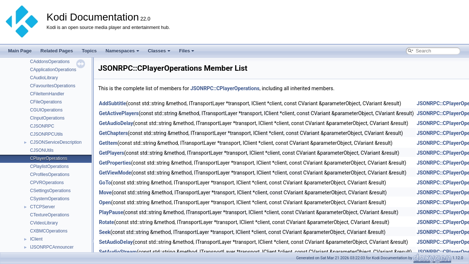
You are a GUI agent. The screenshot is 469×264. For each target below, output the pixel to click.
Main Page (20, 51)
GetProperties (115, 163)
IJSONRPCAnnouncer (52, 247)
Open (105, 202)
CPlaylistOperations (49, 166)
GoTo (105, 183)
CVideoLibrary (44, 222)
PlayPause (111, 212)
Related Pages (56, 51)
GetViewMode (115, 173)
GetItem (108, 143)
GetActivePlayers (119, 113)
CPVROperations (47, 182)
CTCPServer (42, 206)
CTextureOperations (49, 214)
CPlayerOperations (48, 158)
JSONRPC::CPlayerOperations (224, 88)
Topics (89, 51)
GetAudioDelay (116, 123)
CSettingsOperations (50, 190)
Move (105, 192)
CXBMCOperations (48, 231)
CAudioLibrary (44, 77)
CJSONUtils (41, 150)
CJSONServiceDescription (56, 142)
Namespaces (122, 51)
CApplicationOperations (53, 69)
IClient (36, 239)
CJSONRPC (42, 126)
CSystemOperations (49, 198)
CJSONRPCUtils (46, 134)
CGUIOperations (46, 110)
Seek (104, 232)
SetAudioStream (118, 252)
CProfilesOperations (49, 174)
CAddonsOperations (50, 61)
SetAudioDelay (116, 242)
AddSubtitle (112, 103)
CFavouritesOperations (52, 85)
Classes (159, 51)
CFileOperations (46, 101)
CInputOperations (47, 118)
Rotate (106, 222)
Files (187, 51)
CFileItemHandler (47, 93)
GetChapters (113, 133)
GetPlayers (111, 153)
